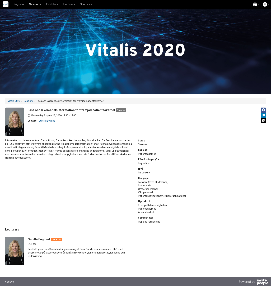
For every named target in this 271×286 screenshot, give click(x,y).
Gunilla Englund (47, 120)
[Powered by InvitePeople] (253, 282)
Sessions (35, 4)
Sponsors (86, 4)
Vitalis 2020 (14, 101)
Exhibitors (52, 4)
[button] (256, 4)
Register (19, 4)
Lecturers (69, 4)
